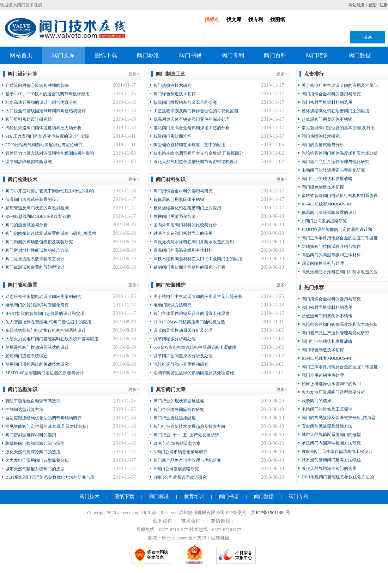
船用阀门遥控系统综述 (26, 355)
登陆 (372, 4)
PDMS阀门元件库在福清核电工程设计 (337, 451)
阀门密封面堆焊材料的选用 (30, 434)
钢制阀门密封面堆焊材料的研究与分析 (189, 267)
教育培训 (194, 496)
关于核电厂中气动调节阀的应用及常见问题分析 (197, 296)
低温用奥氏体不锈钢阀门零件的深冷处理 (191, 119)
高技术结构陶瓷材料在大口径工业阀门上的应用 (197, 258)
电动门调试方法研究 (172, 305)
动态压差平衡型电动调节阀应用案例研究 (43, 296)
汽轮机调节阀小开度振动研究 (180, 364)
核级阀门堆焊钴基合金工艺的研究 (185, 102)
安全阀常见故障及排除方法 (327, 426)
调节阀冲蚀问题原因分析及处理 (183, 355)
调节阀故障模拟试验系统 (28, 161)
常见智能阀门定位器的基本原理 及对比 (338, 127)
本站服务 (356, 4)
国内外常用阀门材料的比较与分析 (185, 224)
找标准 (212, 19)
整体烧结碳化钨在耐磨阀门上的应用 (187, 207)
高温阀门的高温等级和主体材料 (183, 250)
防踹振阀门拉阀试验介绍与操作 (35, 443)
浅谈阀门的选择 (316, 400)
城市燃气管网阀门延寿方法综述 (331, 460)
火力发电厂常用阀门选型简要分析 (37, 460)
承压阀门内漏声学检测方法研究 (331, 443)
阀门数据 (359, 55)
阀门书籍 (190, 55)
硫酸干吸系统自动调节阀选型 (32, 401)
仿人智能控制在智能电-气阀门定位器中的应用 (48, 322)
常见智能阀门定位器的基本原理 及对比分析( (46, 426)
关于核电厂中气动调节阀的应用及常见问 (340, 85)
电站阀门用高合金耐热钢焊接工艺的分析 (191, 127)
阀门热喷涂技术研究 (172, 85)
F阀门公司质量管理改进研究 (180, 477)
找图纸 (277, 19)
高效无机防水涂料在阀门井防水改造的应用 (193, 241)
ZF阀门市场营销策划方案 (177, 443)
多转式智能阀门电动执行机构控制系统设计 (45, 330)
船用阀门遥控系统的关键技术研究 (37, 364)
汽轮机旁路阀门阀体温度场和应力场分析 (43, 127)
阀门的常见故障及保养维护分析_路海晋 (339, 417)
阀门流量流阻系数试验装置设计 (35, 258)
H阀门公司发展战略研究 (176, 468)
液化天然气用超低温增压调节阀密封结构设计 (195, 161)
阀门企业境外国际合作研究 (178, 409)
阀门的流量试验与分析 (26, 224)
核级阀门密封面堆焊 (172, 136)
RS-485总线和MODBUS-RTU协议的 (38, 216)
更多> (133, 73)
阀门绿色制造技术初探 (174, 93)
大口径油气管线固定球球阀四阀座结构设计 (45, 110)
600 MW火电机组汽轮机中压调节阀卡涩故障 (194, 347)
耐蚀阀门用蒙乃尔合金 (174, 216)
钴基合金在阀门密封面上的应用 (183, 233)
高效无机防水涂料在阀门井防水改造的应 (340, 271)
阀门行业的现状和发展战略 (178, 401)
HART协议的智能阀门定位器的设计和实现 (44, 313)
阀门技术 (89, 496)
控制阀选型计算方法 (24, 409)
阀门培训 (317, 55)
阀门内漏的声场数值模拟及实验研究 (39, 241)
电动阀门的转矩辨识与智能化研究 (37, 305)
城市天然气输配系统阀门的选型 (35, 468)
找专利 (255, 19)
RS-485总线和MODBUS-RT (327, 204)
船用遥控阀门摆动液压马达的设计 (37, 347)
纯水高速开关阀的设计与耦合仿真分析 (41, 102)
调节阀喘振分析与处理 (174, 338)
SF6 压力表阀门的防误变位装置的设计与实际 (47, 136)
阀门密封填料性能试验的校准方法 (37, 250)
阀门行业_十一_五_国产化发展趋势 (186, 434)
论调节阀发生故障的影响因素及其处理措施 (193, 372)
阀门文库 (63, 55)
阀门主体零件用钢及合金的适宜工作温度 (191, 313)
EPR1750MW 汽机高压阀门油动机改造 (189, 322)
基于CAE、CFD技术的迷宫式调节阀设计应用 (47, 93)
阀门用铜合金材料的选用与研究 (183, 191)
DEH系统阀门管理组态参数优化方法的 (338, 476)
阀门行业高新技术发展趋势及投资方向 (189, 426)
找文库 (233, 19)
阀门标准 (148, 55)
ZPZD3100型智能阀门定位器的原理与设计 (44, 372)
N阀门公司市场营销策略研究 (180, 451)
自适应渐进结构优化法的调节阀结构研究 (43, 418)
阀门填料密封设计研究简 (28, 119)
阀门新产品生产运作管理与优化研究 (187, 460)
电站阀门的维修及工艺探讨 (327, 409)
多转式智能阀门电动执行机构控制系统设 (340, 195)
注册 (384, 4)
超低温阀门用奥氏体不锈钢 (178, 199)
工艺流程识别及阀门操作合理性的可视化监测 (195, 110)
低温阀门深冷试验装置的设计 (32, 199)
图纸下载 (106, 55)
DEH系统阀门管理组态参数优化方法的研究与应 (50, 477)
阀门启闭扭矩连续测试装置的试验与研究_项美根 (50, 233)
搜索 (367, 37)
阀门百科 (275, 55)
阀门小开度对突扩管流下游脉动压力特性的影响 (49, 191)
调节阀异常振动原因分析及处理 (183, 330)
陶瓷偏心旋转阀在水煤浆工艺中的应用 (189, 144)
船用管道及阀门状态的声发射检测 (37, 207)
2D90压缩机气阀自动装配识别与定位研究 (44, 144)
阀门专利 (233, 55)
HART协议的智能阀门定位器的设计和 (337, 229)
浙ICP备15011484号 (270, 512)
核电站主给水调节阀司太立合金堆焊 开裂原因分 (198, 153)
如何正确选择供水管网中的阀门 (331, 383)
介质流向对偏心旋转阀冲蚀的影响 (37, 85)
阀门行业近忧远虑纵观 (174, 418)
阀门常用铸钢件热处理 (323, 375)
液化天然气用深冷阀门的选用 (32, 451)
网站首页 (21, 55)
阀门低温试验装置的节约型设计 (35, 267)
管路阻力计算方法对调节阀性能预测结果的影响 (49, 153)
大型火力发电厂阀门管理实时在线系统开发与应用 (51, 338)
